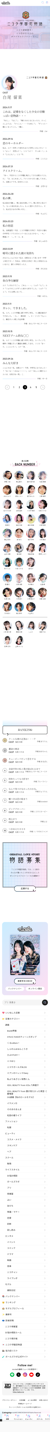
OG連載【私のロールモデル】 (21, 1097)
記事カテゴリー (11, 1019)
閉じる (1, 1420)
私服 (9, 1127)
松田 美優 (42, 477)
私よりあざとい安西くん (18, 1079)
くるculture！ (13, 1043)
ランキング (9, 1302)
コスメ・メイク (14, 1139)
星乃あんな (31, 491)
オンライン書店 (35, 989)
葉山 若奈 (7, 535)
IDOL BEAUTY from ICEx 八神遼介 (23, 1085)
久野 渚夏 (19, 579)
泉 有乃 (19, 535)
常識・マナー (13, 1212)
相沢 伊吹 (31, 535)
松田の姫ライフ (14, 1115)
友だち (10, 1206)
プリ (9, 1188)
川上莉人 (31, 608)
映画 (9, 1260)
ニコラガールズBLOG (17, 1067)
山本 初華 (7, 549)
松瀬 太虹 (7, 594)
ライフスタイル (12, 1169)
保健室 (10, 1194)
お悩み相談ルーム (13, 1332)
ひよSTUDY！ (13, 1055)
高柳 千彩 (42, 627)
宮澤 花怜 (7, 641)
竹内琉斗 (7, 608)
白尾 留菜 (19, 506)
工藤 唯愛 (42, 491)
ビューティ (29, 1417)
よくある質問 (32, 1400)
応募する (25, 888)
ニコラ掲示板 (11, 1338)
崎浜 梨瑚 (31, 520)
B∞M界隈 (12, 1031)
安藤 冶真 (42, 594)
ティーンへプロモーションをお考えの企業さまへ (25, 1407)
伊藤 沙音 (7, 477)
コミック (11, 1248)
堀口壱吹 (19, 608)
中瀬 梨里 (42, 520)
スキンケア (12, 1145)
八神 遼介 (19, 594)
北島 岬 (42, 579)
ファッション (18, 1417)
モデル (8, 1284)
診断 (9, 1224)
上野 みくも (19, 641)
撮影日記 (11, 1290)
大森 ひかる (19, 563)
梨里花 (7, 520)
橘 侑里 (19, 549)
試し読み (11, 1230)
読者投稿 (8, 1320)
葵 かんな (7, 563)
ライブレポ (12, 1278)
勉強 (9, 1163)
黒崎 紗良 (19, 627)
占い (9, 1200)
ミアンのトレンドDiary (17, 1073)
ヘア (9, 1151)
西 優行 (7, 579)
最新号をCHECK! (25, 981)
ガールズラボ (13, 1182)
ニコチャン (12, 1272)
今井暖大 (31, 579)
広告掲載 (22, 1400)
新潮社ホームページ (25, 1404)
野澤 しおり (42, 549)
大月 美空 (42, 535)
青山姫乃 (19, 477)
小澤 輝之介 (31, 594)
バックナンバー (15, 989)
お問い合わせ (43, 1400)
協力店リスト (10, 1350)
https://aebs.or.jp (18, 1392)
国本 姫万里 (31, 477)
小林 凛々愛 (7, 627)
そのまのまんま (14, 1109)
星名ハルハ (19, 491)
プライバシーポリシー (9, 1400)
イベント (11, 1242)
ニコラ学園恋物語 (12, 1344)
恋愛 (9, 1218)
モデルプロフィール (13, 1308)
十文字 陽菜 (31, 506)
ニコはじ (11, 1061)
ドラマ (10, 1254)
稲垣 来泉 (19, 520)
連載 (7, 1417)
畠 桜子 (31, 563)
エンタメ (9, 1236)
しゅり (31, 627)
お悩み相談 (12, 1176)
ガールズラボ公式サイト (15, 1357)
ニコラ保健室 (11, 1326)
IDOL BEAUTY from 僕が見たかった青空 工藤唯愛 (27, 1092)
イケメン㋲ (12, 1103)
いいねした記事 (11, 1013)
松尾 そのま (42, 506)
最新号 (7, 1314)
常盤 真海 (31, 549)
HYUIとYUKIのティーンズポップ (22, 1037)
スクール (40, 1417)
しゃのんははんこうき (17, 1049)
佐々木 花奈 (7, 506)
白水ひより (7, 491)
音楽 (9, 1266)
